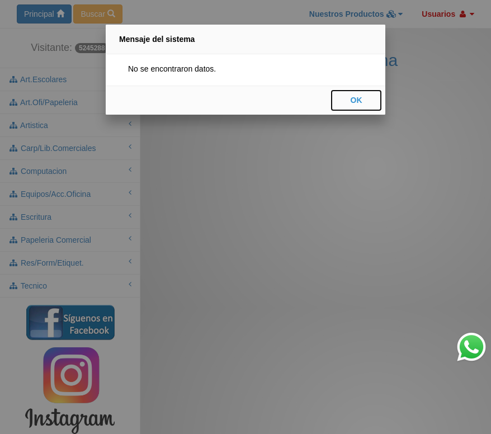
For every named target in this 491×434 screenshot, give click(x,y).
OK (356, 100)
